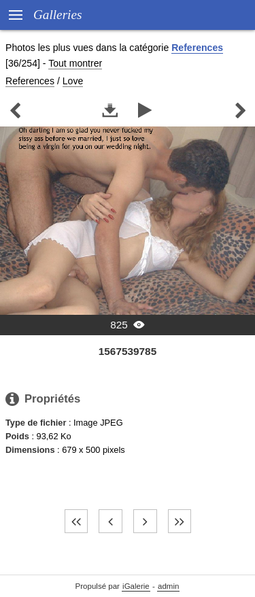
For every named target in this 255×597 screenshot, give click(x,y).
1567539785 (127, 351)
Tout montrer (75, 63)
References (197, 47)
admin (168, 586)
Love (73, 80)
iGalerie (136, 586)
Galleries (57, 14)
